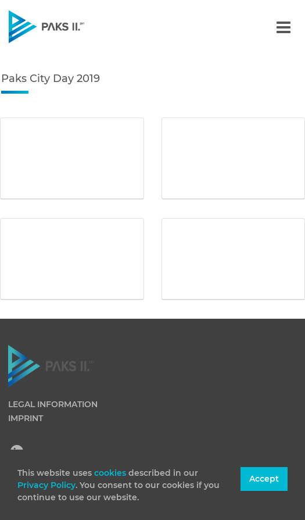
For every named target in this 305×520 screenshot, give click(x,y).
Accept (264, 478)
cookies (111, 473)
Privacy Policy (46, 485)
